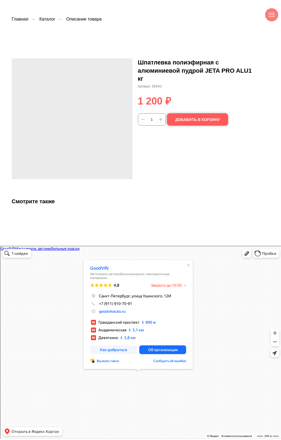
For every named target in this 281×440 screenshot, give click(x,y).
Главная (20, 19)
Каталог (47, 19)
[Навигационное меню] (272, 15)
